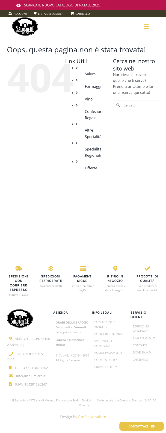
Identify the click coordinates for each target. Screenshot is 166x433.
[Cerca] (118, 105)
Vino (89, 99)
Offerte (91, 168)
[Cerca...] (136, 105)
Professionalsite (92, 416)
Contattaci (141, 426)
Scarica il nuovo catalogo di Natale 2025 (58, 5)
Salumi (91, 74)
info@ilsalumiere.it (30, 376)
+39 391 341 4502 (34, 367)
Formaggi (93, 86)
